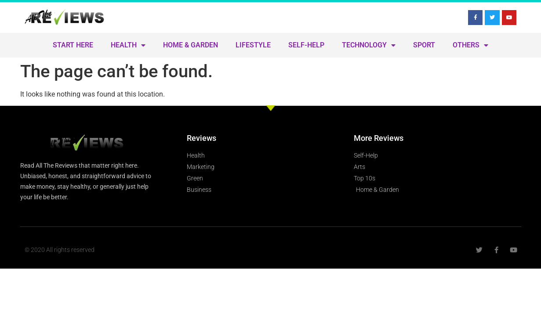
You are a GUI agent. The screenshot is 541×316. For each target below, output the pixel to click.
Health (128, 45)
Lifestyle (253, 45)
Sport (424, 45)
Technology (369, 45)
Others (470, 45)
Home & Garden (190, 45)
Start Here (73, 45)
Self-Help (306, 45)
